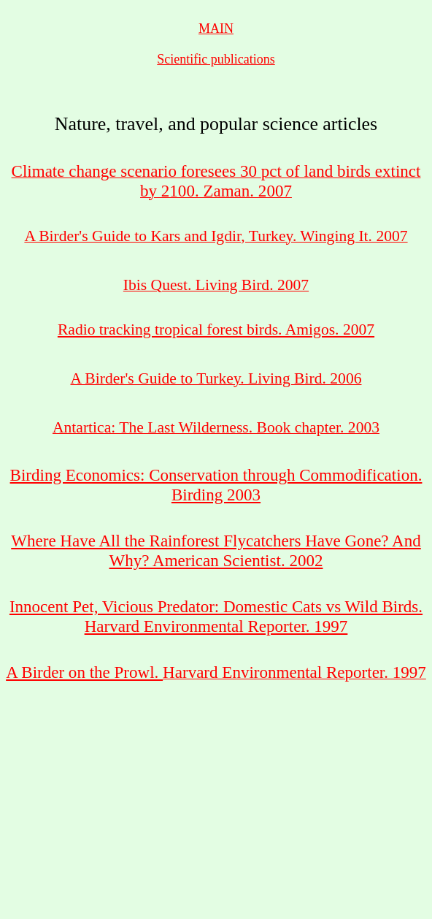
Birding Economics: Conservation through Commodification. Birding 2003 (216, 484)
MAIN (216, 28)
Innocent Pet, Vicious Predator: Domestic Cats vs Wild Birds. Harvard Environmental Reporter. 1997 (216, 616)
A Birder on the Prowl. (84, 672)
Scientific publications (215, 59)
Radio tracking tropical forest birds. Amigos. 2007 (216, 329)
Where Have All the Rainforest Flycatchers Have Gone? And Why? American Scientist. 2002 (216, 550)
